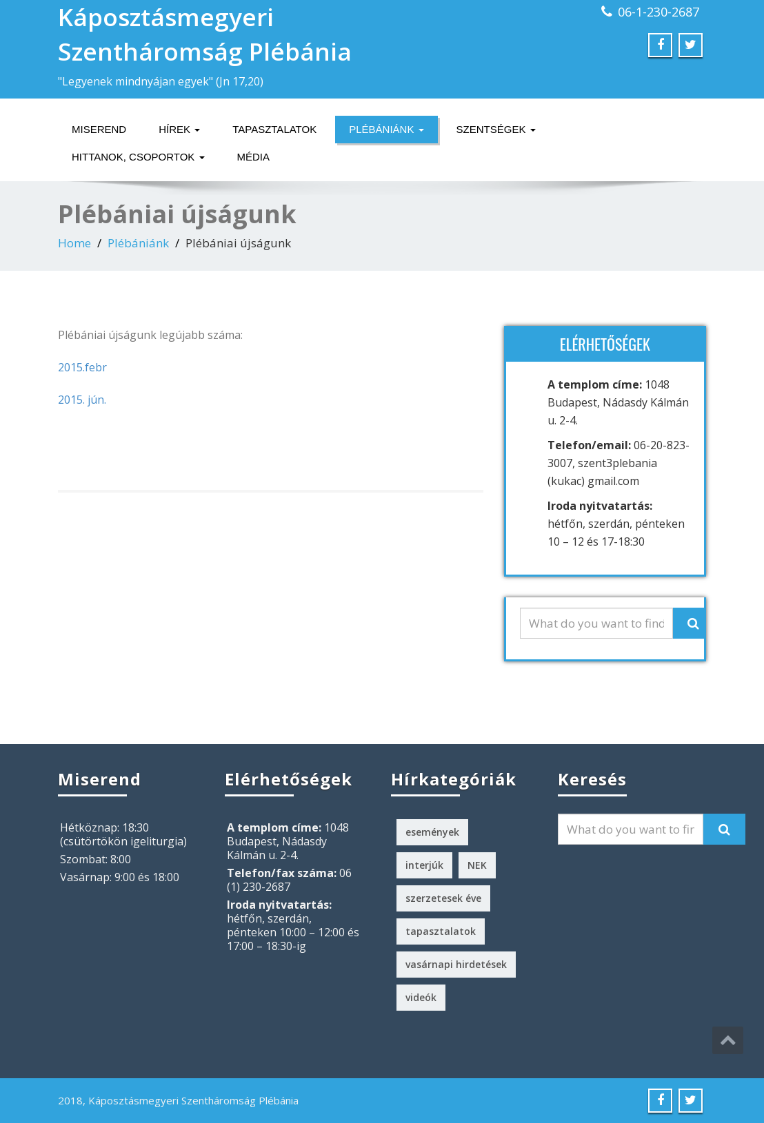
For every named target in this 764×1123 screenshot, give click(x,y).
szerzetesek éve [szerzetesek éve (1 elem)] (443, 898)
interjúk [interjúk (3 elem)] (424, 865)
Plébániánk (386, 129)
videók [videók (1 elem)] (420, 997)
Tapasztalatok (274, 129)
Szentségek (496, 129)
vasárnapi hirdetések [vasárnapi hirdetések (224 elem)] (456, 964)
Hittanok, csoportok (138, 157)
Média (253, 157)
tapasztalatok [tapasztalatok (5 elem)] (440, 931)
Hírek (179, 129)
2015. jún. (82, 399)
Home (74, 243)
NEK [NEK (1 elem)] (477, 865)
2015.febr (82, 367)
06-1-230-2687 (658, 11)
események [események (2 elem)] (432, 831)
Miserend (99, 129)
